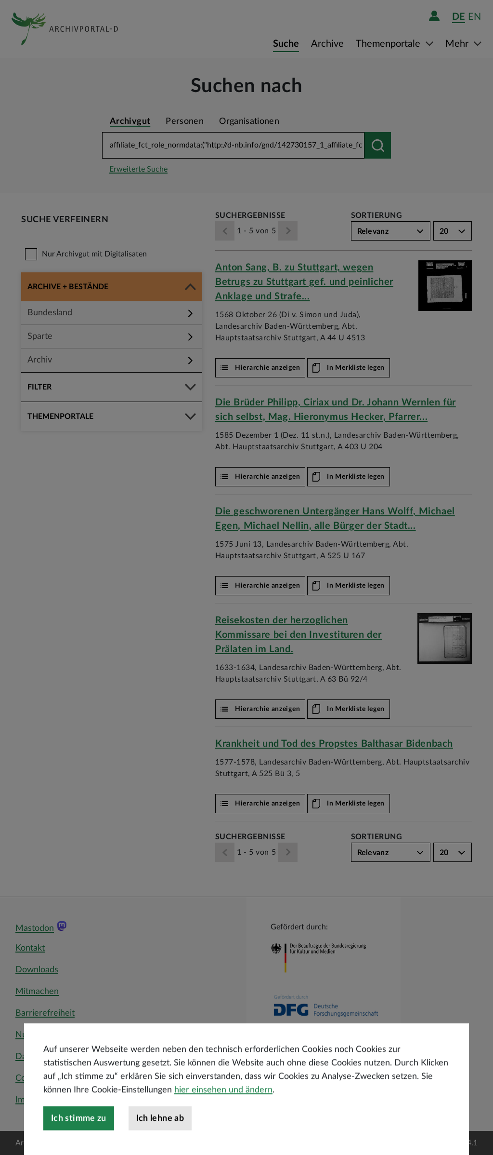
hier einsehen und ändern (223, 1120)
